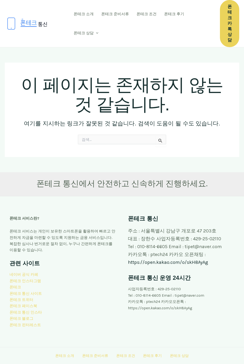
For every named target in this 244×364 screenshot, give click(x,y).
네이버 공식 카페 (24, 274)
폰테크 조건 (147, 14)
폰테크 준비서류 (115, 14)
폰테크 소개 (84, 14)
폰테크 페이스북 (23, 306)
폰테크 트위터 (21, 299)
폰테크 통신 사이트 (26, 293)
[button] (96, 33)
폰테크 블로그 (21, 318)
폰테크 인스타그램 (25, 281)
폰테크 (15, 287)
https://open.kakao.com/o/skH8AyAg (168, 262)
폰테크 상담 (86, 33)
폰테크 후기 (174, 14)
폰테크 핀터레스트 (25, 325)
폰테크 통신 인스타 (26, 312)
